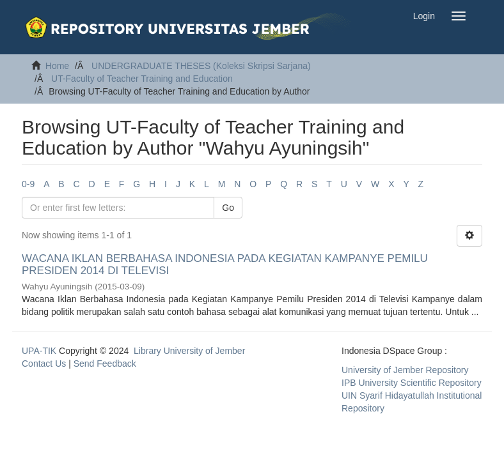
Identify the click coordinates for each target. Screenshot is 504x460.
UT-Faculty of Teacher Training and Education (142, 78)
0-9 (28, 184)
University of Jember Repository (405, 370)
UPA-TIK (39, 351)
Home (57, 66)
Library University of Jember (189, 351)
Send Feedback (105, 363)
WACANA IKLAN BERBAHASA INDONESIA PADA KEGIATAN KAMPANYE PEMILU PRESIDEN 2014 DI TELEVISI (225, 264)
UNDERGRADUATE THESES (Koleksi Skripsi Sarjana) (201, 66)
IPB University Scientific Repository (412, 383)
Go (228, 208)
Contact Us (44, 363)
